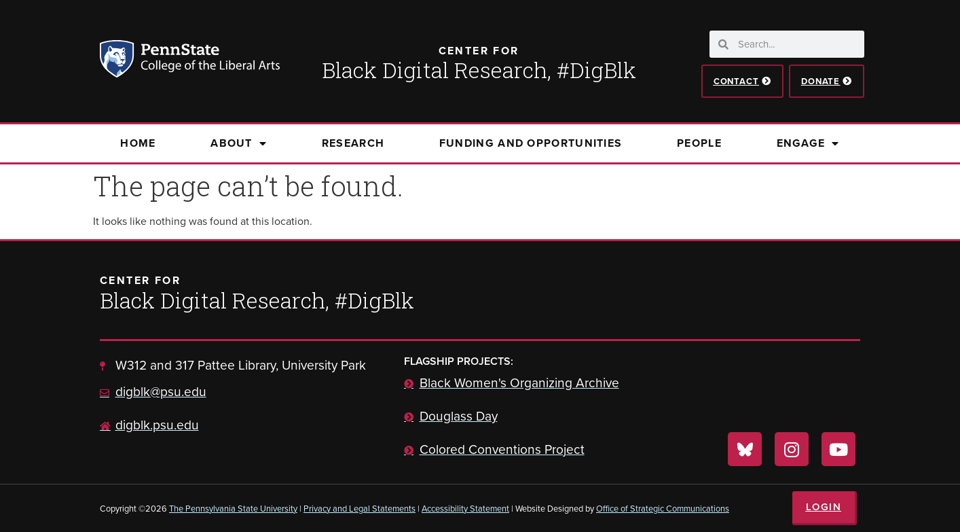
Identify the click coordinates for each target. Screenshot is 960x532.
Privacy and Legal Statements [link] (359, 508)
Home (137, 143)
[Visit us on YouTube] (838, 449)
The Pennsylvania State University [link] (233, 508)
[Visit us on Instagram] (792, 449)
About (238, 143)
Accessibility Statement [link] (465, 508)
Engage (808, 143)
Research (353, 143)
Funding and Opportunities (531, 143)
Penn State (119, 61)
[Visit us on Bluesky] (745, 449)
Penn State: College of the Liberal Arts (209, 61)
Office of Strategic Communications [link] (662, 508)
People (699, 143)
